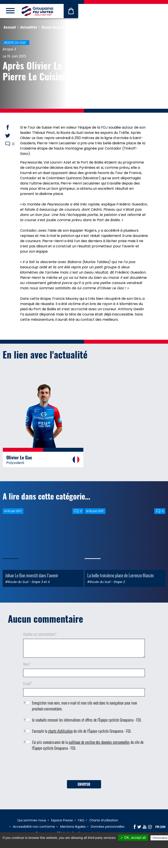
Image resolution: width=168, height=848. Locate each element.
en (163, 827)
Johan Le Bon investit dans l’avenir (31, 575)
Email (27, 683)
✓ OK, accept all (133, 837)
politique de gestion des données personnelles (99, 742)
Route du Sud (53, 27)
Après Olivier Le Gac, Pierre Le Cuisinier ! (42, 71)
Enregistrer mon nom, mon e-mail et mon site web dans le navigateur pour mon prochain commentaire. (84, 706)
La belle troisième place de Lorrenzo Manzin (120, 575)
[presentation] (84, 767)
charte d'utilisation (60, 731)
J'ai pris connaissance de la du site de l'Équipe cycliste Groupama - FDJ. (88, 745)
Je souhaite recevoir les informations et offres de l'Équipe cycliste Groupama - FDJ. (87, 720)
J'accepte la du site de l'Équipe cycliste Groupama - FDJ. (81, 731)
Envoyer (84, 784)
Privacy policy (86, 843)
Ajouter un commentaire (40, 634)
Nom (27, 664)
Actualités (28, 27)
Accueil (10, 27)
